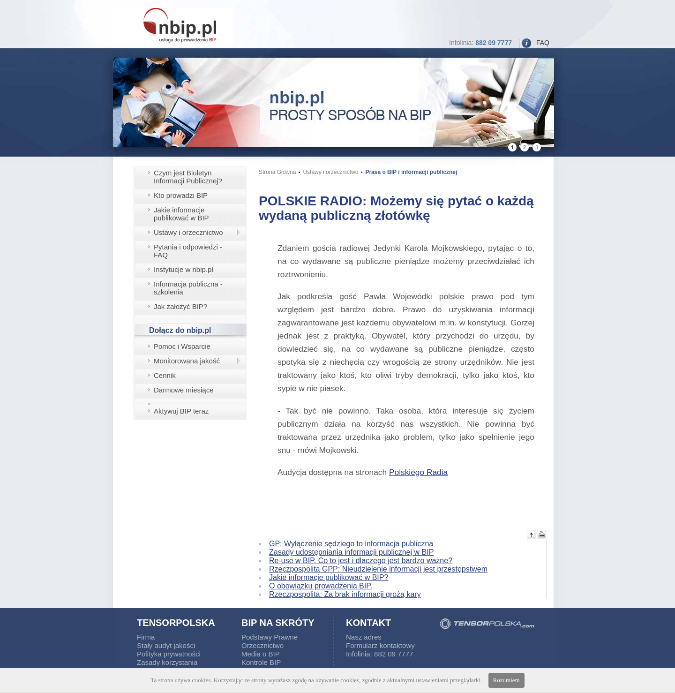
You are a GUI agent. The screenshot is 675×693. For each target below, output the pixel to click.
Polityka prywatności (169, 654)
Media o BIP (260, 654)
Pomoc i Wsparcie (182, 346)
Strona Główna (277, 172)
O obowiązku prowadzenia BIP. (320, 586)
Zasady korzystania (167, 662)
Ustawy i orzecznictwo (188, 232)
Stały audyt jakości (166, 645)
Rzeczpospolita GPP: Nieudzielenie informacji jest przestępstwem (378, 569)
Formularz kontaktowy (380, 645)
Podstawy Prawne (269, 637)
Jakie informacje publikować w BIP (181, 214)
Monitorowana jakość (187, 361)
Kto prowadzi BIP (181, 195)
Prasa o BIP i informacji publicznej (411, 172)
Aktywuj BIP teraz (181, 411)
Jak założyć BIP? (180, 306)
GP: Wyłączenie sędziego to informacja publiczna (351, 544)
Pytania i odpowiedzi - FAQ (188, 251)
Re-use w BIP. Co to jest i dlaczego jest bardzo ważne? (360, 561)
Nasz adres (364, 637)
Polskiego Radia (418, 472)
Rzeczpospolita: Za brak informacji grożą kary (345, 594)
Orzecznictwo (262, 645)
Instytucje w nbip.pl (183, 269)
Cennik (165, 375)
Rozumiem (506, 680)
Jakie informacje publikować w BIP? (328, 577)
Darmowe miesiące (184, 390)
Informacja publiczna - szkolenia (188, 288)
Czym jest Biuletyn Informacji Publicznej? (188, 177)
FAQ (542, 42)
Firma (146, 637)
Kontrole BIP (261, 662)
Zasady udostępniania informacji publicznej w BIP (351, 552)
